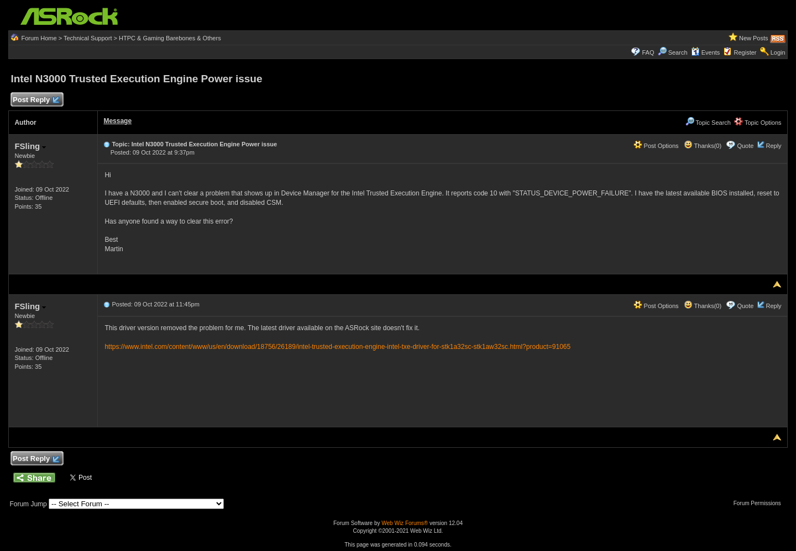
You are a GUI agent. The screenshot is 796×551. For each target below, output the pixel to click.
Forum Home (38, 38)
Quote (745, 145)
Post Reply (35, 100)
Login (778, 52)
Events (705, 52)
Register (745, 52)
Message (117, 121)
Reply (773, 145)
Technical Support (88, 38)
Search (678, 52)
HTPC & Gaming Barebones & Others (170, 38)
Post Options (656, 145)
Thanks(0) (702, 145)
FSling (30, 146)
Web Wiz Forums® (404, 523)
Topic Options (758, 122)
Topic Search (708, 122)
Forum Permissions (760, 503)
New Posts (753, 38)
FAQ (648, 52)
